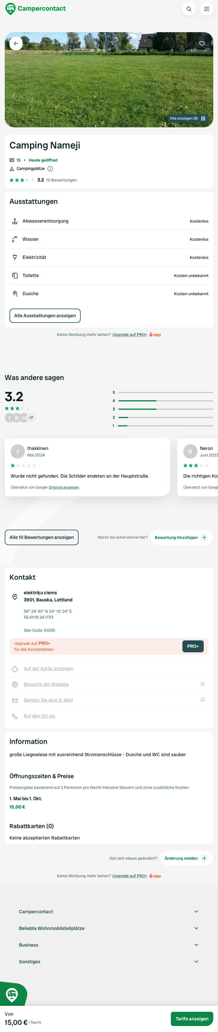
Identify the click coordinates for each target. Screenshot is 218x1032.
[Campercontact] (35, 9)
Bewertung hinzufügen (182, 537)
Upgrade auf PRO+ (129, 334)
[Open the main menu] (206, 8)
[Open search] (188, 8)
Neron (206, 448)
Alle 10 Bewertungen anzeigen (41, 537)
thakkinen (37, 448)
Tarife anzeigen (192, 1019)
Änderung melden (187, 858)
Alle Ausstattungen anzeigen (45, 315)
